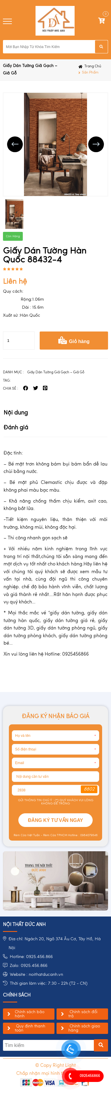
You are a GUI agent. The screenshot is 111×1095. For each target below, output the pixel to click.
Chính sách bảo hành (29, 1014)
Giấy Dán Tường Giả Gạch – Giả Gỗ (30, 69)
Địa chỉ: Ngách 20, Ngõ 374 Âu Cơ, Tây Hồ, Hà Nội (55, 943)
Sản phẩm (90, 72)
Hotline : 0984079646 (82, 835)
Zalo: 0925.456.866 (28, 966)
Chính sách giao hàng (84, 1028)
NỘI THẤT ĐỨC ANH (24, 924)
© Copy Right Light (55, 1065)
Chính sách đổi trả (82, 1014)
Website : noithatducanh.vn (36, 975)
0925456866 (90, 1076)
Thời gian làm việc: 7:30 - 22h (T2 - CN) (48, 983)
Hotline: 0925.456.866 (31, 957)
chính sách (16, 995)
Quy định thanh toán (30, 1028)
